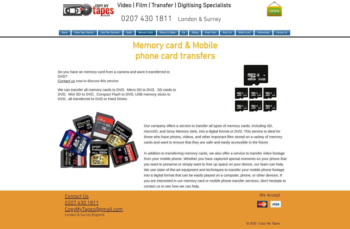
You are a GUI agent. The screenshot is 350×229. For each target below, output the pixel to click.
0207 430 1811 (171, 19)
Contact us (66, 81)
